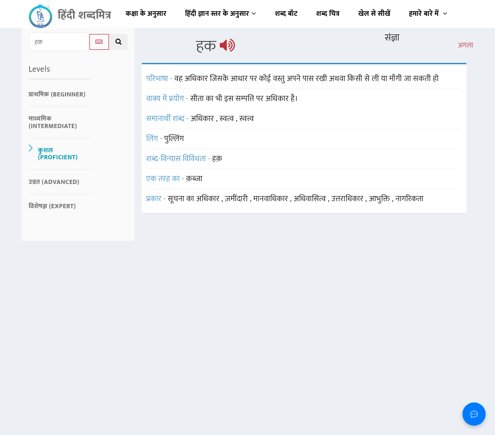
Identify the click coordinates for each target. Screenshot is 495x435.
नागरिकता (409, 198)
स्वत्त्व (246, 118)
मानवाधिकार (271, 198)
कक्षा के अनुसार (146, 14)
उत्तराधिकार (349, 198)
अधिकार (203, 118)
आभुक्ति (380, 198)
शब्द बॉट (286, 14)
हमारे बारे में (428, 14)
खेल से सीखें (374, 14)
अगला (465, 46)
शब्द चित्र (327, 14)
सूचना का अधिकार (194, 198)
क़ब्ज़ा (194, 178)
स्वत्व (227, 118)
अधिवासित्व (310, 198)
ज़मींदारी (237, 198)
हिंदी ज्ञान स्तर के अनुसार (221, 14)
